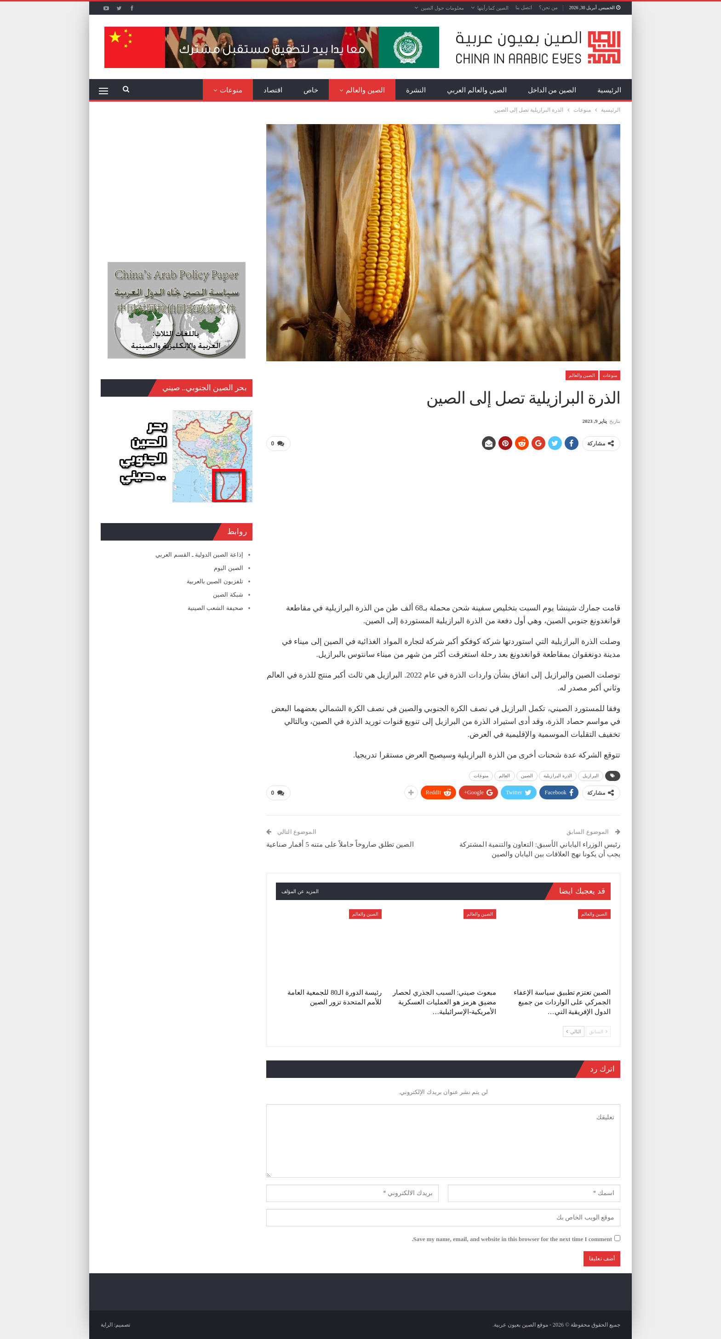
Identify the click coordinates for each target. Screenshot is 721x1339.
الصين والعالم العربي (477, 90)
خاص (310, 90)
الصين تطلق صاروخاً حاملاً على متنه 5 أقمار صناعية (340, 844)
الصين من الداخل (552, 90)
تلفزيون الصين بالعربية (215, 581)
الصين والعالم (365, 90)
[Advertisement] (443, 523)
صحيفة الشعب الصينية (215, 607)
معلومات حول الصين (442, 8)
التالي (573, 1031)
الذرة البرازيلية (558, 775)
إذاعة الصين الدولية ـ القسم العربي (199, 554)
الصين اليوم (228, 567)
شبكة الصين (228, 594)
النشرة (416, 90)
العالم (504, 775)
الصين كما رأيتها (493, 8)
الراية (107, 1325)
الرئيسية (609, 90)
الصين (527, 775)
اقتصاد (272, 90)
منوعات (231, 90)
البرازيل (591, 775)
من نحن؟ (548, 7)
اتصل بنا (523, 7)
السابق (598, 1031)
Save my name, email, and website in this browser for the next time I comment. (512, 1239)
